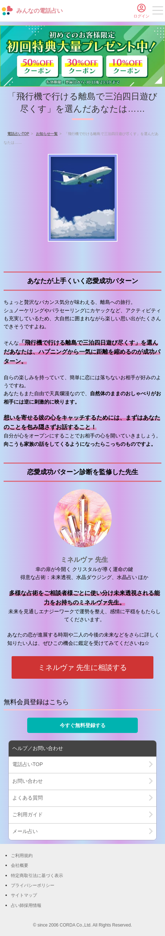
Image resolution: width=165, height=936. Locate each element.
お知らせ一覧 (47, 134)
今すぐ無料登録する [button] (83, 725)
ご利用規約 (22, 855)
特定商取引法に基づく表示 (37, 875)
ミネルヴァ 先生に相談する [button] (82, 667)
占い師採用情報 (26, 905)
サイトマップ (24, 895)
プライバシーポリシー (32, 885)
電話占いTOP (18, 134)
